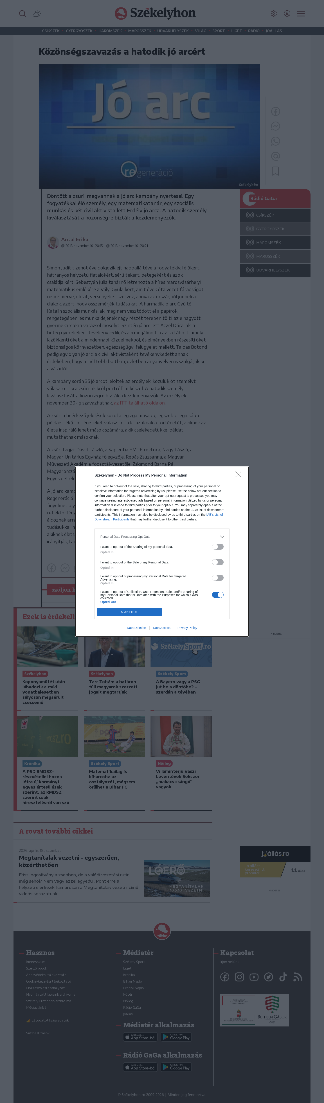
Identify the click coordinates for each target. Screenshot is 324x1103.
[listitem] (162, 536)
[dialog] (162, 551)
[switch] (218, 547)
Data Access (162, 628)
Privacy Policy (187, 628)
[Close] (240, 475)
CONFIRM (129, 611)
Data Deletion (136, 628)
